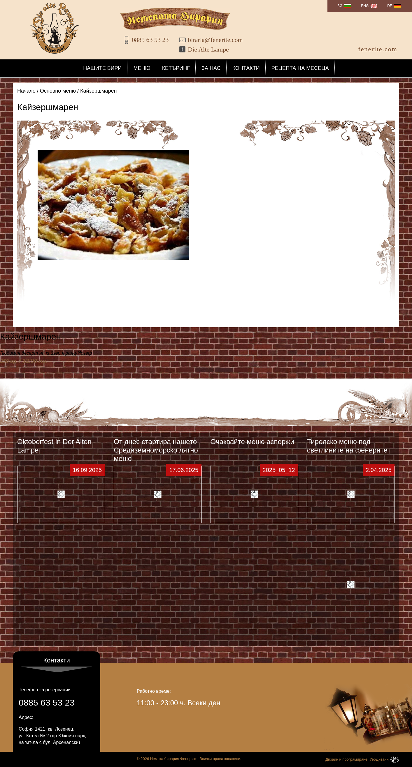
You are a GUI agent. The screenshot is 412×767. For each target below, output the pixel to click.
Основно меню (58, 91)
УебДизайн (384, 759)
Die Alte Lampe (208, 49)
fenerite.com (377, 49)
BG (339, 6)
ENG (365, 6)
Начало (26, 91)
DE (389, 6)
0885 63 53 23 (150, 39)
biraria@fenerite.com (211, 39)
